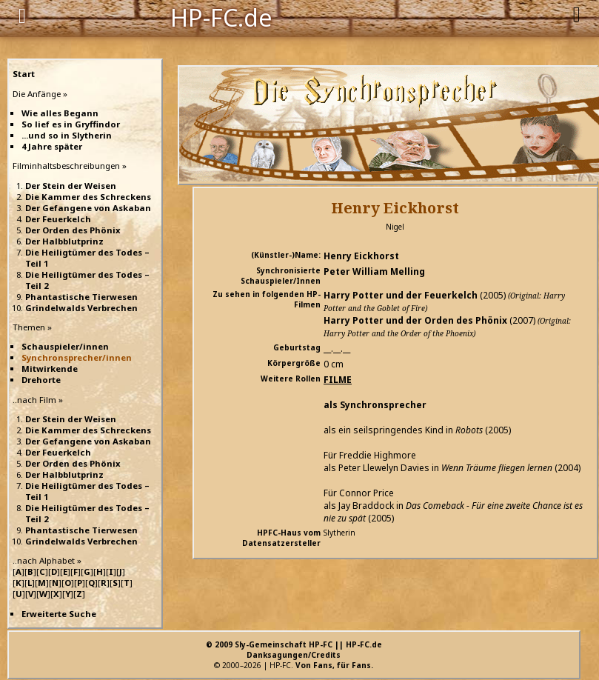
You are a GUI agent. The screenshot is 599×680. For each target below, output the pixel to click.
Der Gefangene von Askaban (88, 207)
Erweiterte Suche (58, 613)
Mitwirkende (49, 368)
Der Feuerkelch (58, 218)
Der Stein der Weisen (70, 185)
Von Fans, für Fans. (334, 665)
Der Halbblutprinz (64, 241)
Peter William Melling (374, 271)
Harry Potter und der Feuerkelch (401, 295)
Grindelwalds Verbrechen (81, 307)
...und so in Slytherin (66, 135)
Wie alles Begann (59, 113)
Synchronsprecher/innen (76, 357)
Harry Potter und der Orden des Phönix (415, 320)
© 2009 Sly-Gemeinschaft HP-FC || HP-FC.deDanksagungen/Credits (294, 649)
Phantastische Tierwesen (81, 296)
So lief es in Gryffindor (70, 124)
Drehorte (41, 379)
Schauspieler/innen (65, 346)
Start (24, 73)
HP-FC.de (221, 16)
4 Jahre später (51, 146)
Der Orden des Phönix (73, 230)
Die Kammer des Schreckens (88, 196)
